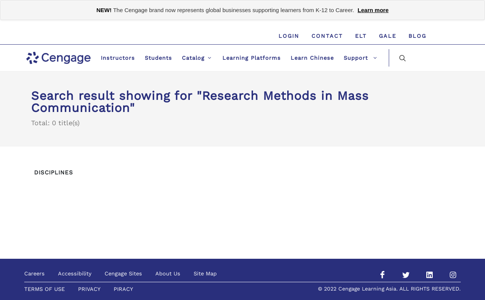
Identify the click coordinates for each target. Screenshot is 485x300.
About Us (167, 273)
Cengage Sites (123, 273)
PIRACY (123, 289)
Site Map (205, 273)
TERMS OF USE (44, 289)
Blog (417, 36)
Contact (327, 36)
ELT (361, 36)
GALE (387, 36)
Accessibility (74, 273)
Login (288, 36)
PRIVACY (89, 289)
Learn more (373, 10)
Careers (34, 273)
